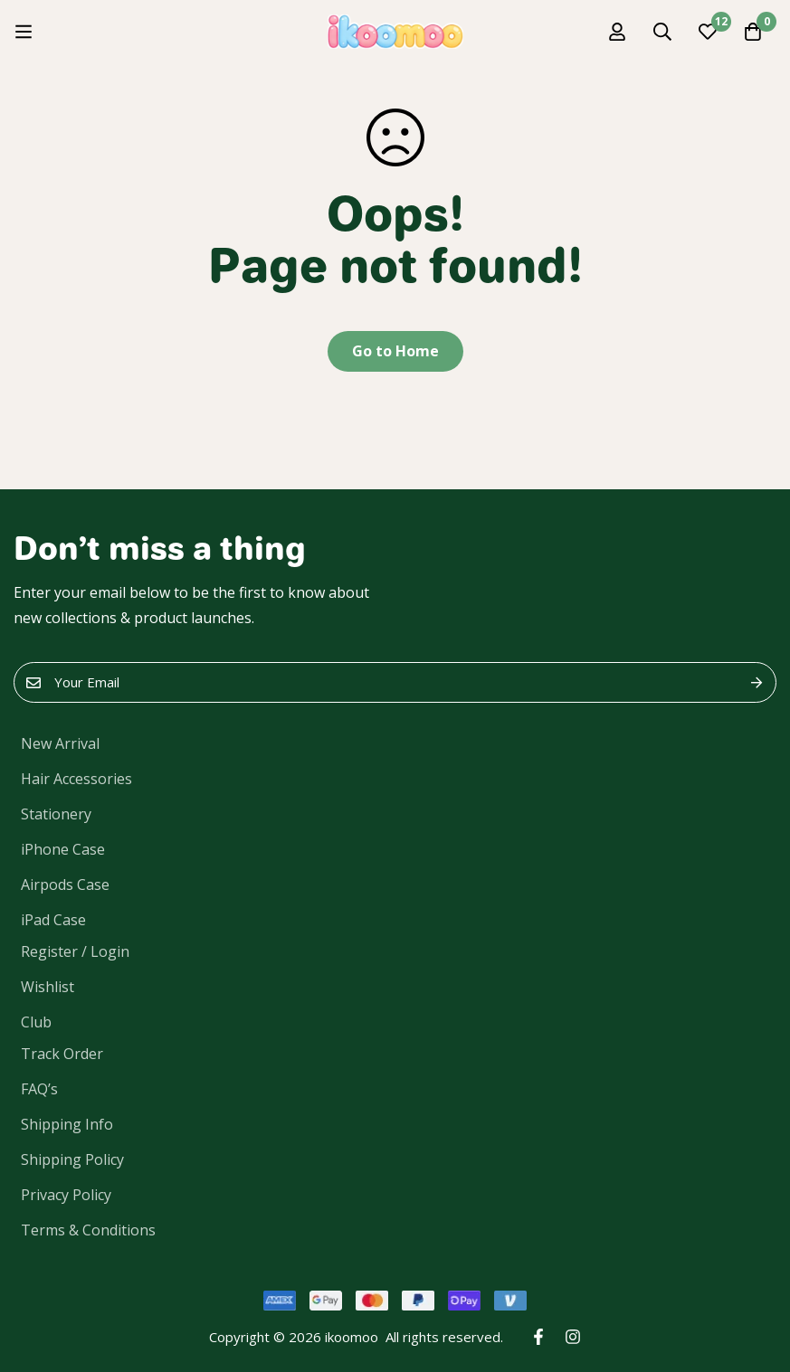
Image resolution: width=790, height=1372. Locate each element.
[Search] (662, 32)
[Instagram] (573, 1337)
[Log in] (617, 32)
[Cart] (753, 32)
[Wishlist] (707, 32)
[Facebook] (538, 1337)
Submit (756, 682)
